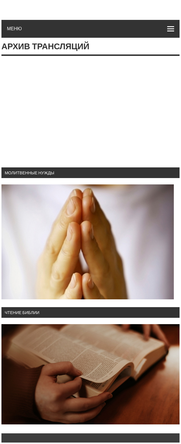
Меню (14, 28)
